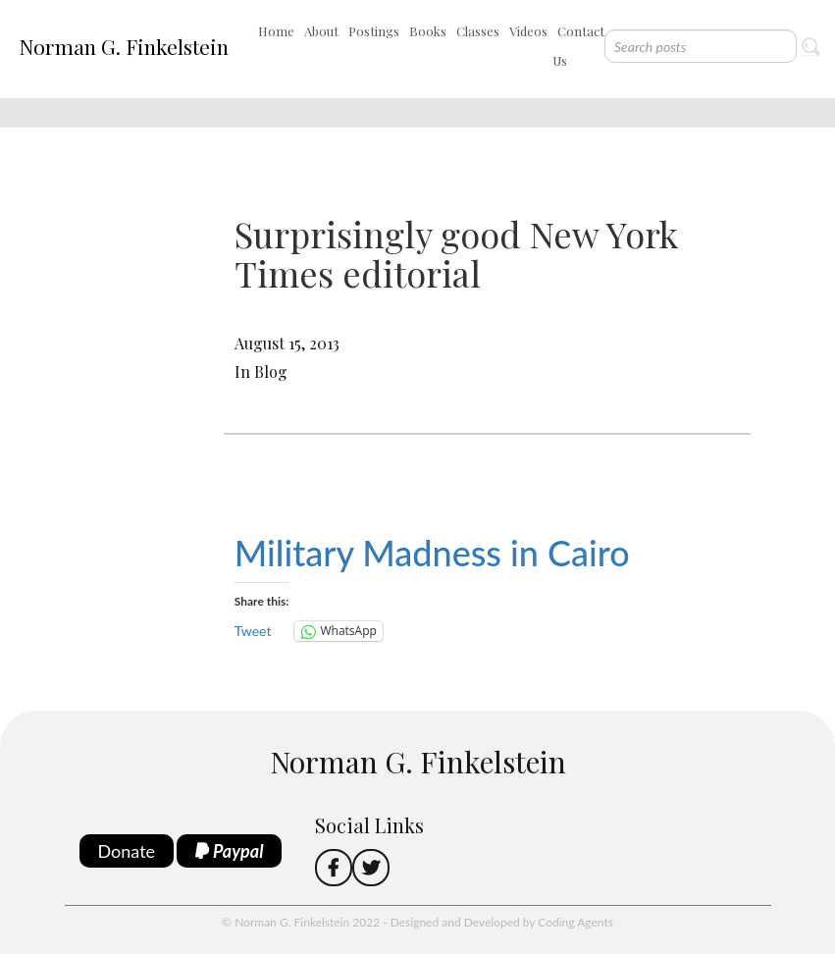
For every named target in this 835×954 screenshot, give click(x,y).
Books (427, 31)
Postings (373, 31)
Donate (127, 851)
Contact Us (578, 46)
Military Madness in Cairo (432, 552)
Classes (477, 31)
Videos (528, 31)
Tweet (253, 630)
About (321, 31)
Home (276, 31)
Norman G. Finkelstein (124, 46)
